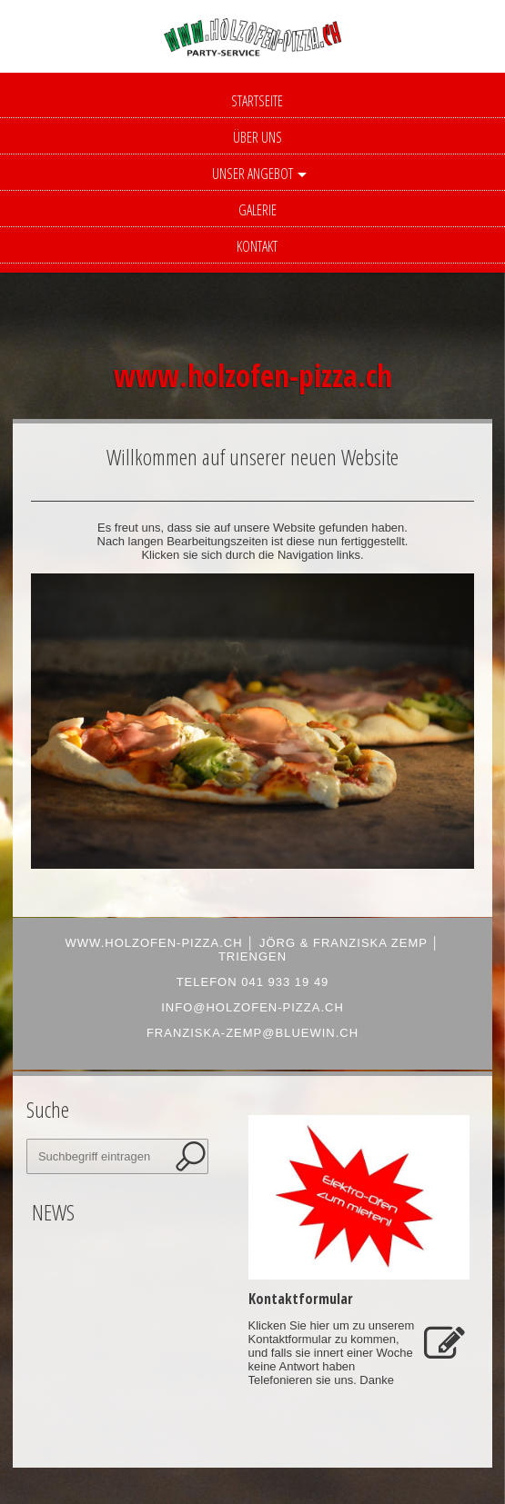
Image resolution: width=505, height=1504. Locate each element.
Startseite (257, 101)
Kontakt (257, 246)
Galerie (257, 210)
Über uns (257, 137)
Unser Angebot (252, 174)
